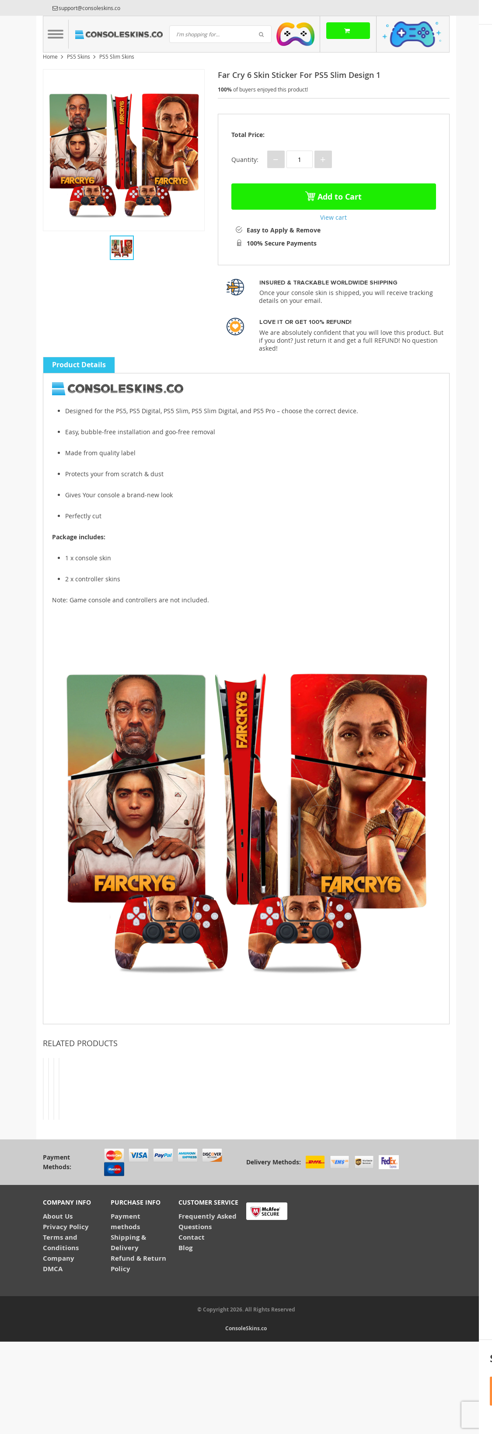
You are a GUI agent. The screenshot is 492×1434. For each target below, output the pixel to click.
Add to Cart (333, 195)
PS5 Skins (78, 56)
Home (50, 56)
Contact (191, 1329)
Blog (185, 1339)
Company (58, 1350)
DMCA (53, 1360)
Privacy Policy (66, 1318)
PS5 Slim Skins (116, 56)
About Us (58, 1308)
